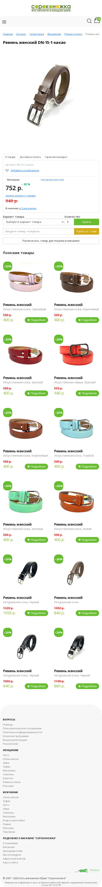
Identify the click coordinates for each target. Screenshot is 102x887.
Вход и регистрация (15, 740)
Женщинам (54, 34)
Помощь (8, 724)
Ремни (7, 824)
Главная (8, 34)
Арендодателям (12, 851)
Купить (86, 222)
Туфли (6, 766)
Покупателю (10, 743)
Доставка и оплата (30, 157)
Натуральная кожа (52, 179)
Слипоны (8, 774)
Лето (6, 755)
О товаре (10, 157)
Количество (72, 216)
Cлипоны (8, 812)
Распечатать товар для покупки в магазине (51, 241)
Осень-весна (11, 759)
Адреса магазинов (14, 858)
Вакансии (9, 847)
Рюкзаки (8, 786)
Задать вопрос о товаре (21, 195)
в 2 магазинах (27, 208)
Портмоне (9, 832)
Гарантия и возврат (56, 157)
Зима (6, 762)
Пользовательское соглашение (22, 728)
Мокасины (9, 770)
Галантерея (37, 34)
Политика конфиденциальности (22, 732)
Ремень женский (17, 305)
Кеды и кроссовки (14, 820)
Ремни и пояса (73, 34)
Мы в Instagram (12, 854)
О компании (10, 843)
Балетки (8, 778)
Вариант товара (13, 216)
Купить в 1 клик (86, 231)
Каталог (21, 34)
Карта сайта (10, 862)
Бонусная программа (16, 736)
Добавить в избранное (25, 170)
